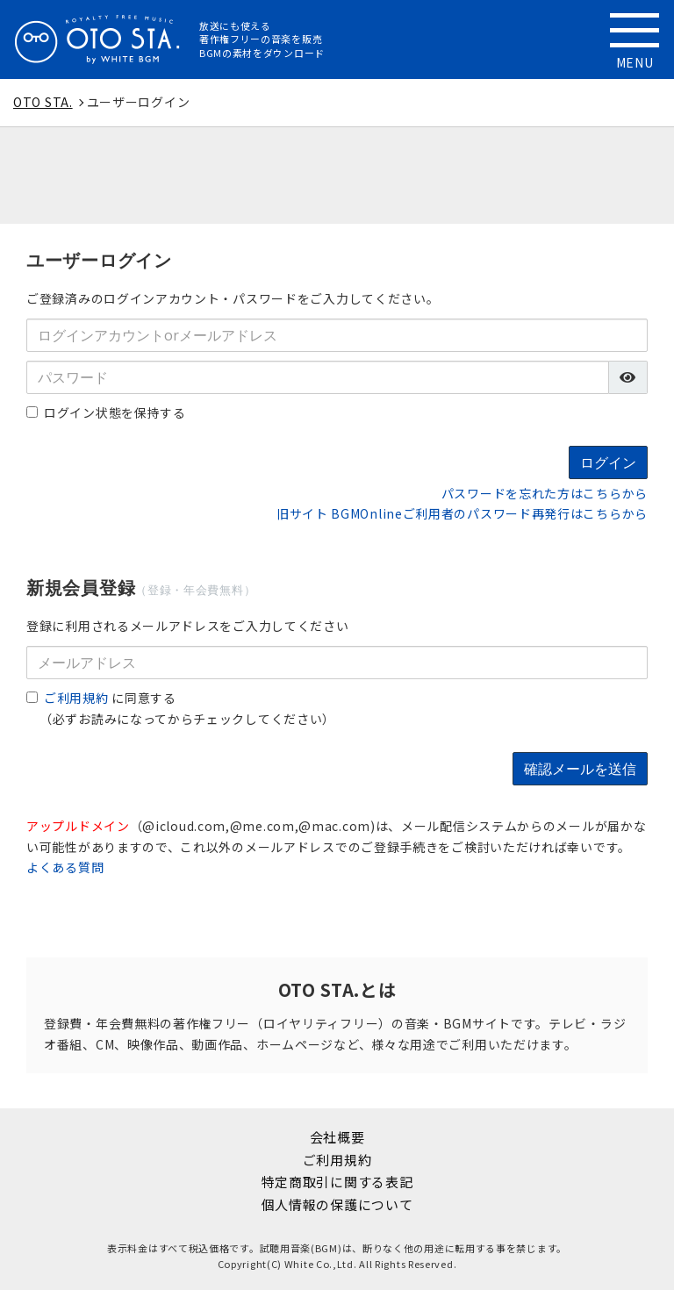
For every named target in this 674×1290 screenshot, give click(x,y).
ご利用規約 (76, 697)
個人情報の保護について (337, 1204)
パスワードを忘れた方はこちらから (544, 493)
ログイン (608, 462)
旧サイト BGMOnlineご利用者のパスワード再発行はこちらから (462, 513)
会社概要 (337, 1137)
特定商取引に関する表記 (337, 1181)
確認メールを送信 (580, 768)
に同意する (101, 697)
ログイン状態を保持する (106, 412)
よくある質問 (65, 867)
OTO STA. (43, 102)
